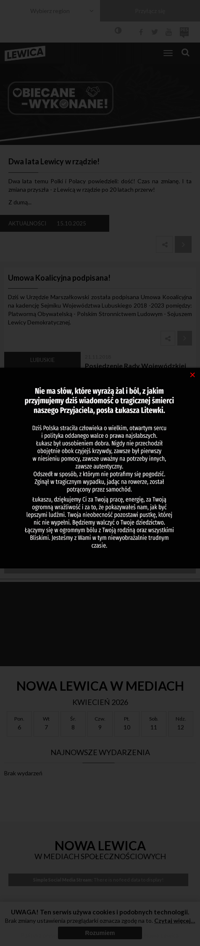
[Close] (192, 374)
